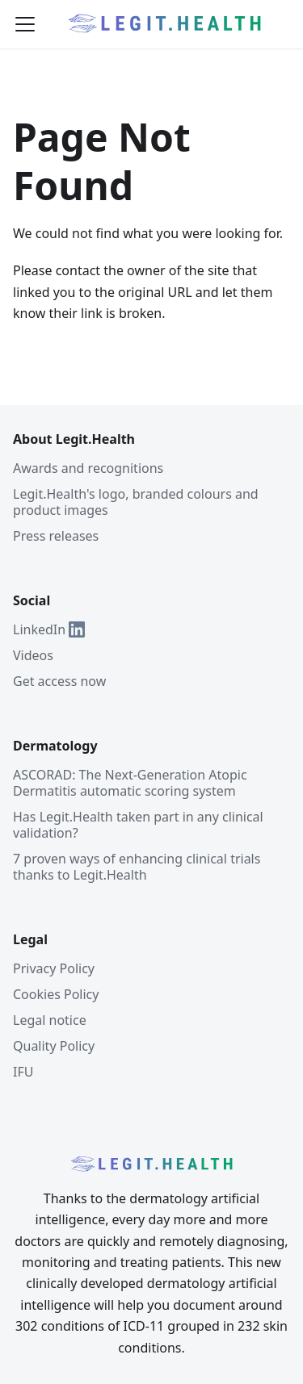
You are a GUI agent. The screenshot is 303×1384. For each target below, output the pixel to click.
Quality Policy (54, 1046)
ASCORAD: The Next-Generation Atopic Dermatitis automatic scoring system (130, 783)
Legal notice (49, 1020)
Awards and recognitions (88, 468)
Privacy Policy (54, 968)
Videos (33, 655)
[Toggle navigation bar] (25, 24)
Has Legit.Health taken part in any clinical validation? (138, 825)
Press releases (56, 536)
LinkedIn (49, 629)
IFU (23, 1072)
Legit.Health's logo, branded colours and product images (136, 502)
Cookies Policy (56, 994)
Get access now (59, 681)
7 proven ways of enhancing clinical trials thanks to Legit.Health (136, 867)
